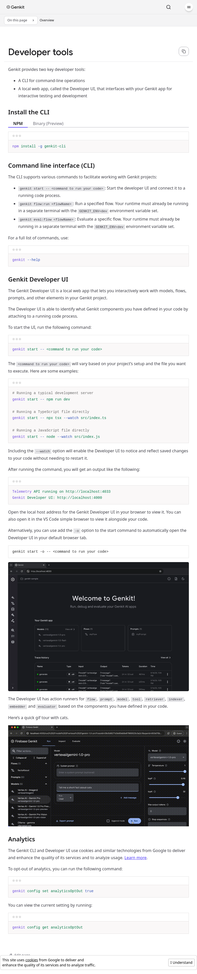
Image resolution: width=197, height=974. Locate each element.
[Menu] (189, 7)
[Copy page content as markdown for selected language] (184, 51)
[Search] (168, 7)
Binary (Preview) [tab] (48, 123)
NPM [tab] (18, 123)
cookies (31, 959)
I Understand (181, 962)
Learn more (136, 857)
